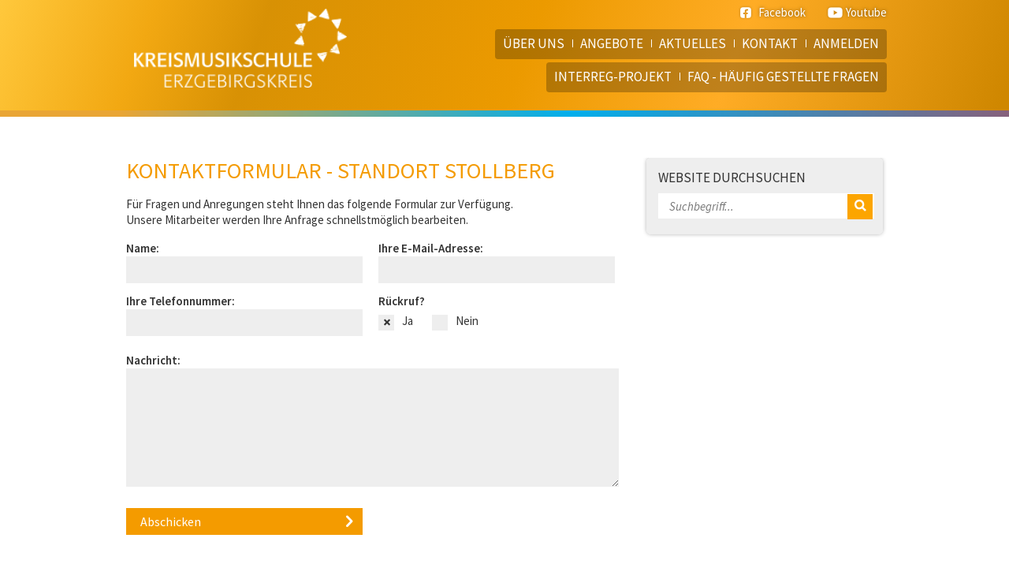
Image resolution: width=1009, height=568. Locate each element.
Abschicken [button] (170, 521)
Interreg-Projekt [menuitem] (613, 76)
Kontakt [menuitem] (770, 43)
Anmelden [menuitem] (846, 43)
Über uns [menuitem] (533, 43)
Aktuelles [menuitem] (692, 43)
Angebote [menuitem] (611, 43)
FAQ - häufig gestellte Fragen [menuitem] (783, 76)
